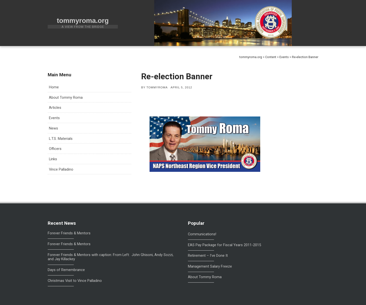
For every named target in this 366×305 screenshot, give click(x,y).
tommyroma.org (83, 20)
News (53, 128)
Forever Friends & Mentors (69, 233)
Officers (55, 148)
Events (54, 118)
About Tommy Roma (66, 97)
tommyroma (157, 87)
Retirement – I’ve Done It (208, 255)
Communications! (202, 234)
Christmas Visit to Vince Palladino (75, 281)
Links (53, 159)
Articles (55, 107)
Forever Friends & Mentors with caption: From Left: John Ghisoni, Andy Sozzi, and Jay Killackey (110, 257)
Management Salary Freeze (210, 266)
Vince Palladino (61, 169)
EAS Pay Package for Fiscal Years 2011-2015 (224, 245)
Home (54, 87)
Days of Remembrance (66, 270)
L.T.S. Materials (61, 138)
